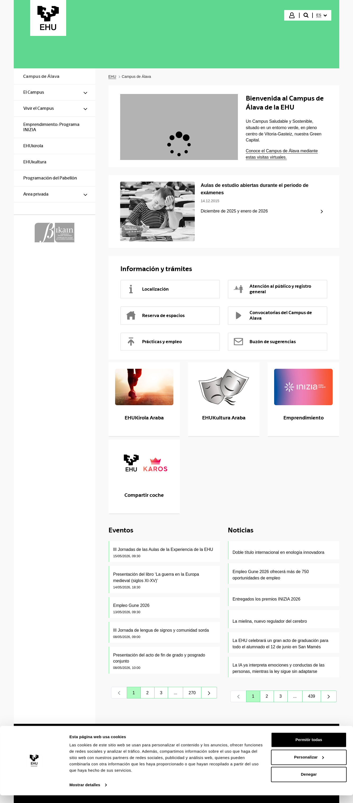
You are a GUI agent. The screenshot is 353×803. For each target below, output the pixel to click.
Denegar (309, 782)
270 (195, 694)
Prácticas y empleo (154, 341)
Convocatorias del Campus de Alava (272, 315)
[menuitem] (321, 15)
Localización (147, 289)
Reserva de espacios (155, 315)
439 (314, 697)
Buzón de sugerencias (264, 341)
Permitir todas (309, 747)
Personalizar (309, 764)
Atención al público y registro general (272, 289)
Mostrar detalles (84, 792)
